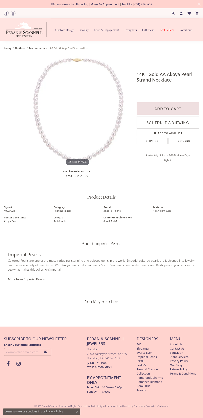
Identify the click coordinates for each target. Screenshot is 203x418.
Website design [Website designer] (95, 406)
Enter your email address (22, 345)
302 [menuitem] (139, 344)
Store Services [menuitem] (179, 357)
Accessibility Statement (157, 406)
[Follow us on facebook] (6, 13)
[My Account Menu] (181, 13)
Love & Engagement (106, 30)
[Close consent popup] (77, 411)
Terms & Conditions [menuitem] (183, 373)
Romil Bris (185, 30)
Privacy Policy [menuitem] (179, 361)
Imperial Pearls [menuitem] (147, 357)
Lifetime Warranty (62, 4)
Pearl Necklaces (37, 48)
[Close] (199, 4)
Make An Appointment (104, 4)
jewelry (7, 48)
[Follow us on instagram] (13, 13)
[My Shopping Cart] (197, 13)
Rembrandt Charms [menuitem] (150, 378)
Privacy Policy (54, 411)
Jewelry (84, 30)
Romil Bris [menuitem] (143, 386)
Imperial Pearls (112, 210)
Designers (130, 30)
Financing (82, 4)
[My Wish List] (189, 13)
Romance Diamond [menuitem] (149, 382)
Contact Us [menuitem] (177, 348)
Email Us (127, 4)
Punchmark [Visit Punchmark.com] (139, 406)
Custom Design (64, 30)
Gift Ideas (148, 30)
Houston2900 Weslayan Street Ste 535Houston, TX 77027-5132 (107, 358)
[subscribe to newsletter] (45, 352)
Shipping (152, 140)
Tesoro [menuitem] (141, 390)
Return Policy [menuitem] (179, 369)
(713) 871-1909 (143, 4)
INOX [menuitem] (140, 361)
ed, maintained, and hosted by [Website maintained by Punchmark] (118, 406)
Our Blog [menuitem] (176, 365)
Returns (184, 140)
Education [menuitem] (176, 353)
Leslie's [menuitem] (141, 365)
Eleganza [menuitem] (142, 348)
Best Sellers (167, 30)
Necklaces (20, 48)
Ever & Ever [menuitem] (144, 353)
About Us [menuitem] (176, 344)
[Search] (173, 13)
